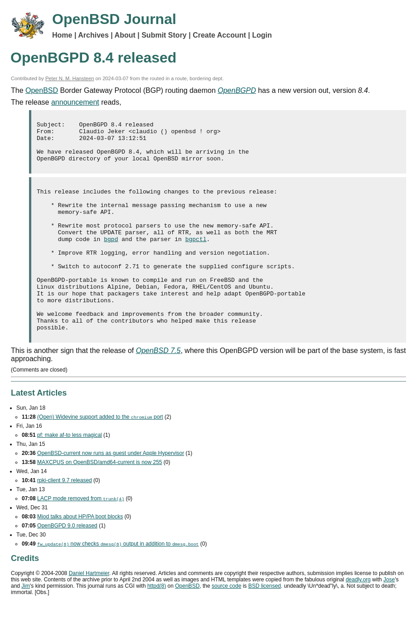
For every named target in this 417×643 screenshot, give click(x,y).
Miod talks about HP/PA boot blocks (80, 553)
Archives (93, 35)
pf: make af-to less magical (69, 472)
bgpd (111, 258)
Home (62, 35)
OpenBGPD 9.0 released (67, 562)
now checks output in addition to (118, 580)
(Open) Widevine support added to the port (100, 453)
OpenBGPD (237, 90)
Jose (389, 616)
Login (262, 35)
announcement (75, 102)
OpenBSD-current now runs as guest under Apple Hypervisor (110, 490)
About (125, 35)
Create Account (219, 35)
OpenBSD (41, 90)
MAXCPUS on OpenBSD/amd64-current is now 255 (99, 499)
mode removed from (80, 535)
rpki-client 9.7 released (64, 517)
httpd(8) (156, 622)
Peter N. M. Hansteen (69, 78)
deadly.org (358, 616)
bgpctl (196, 258)
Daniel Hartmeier (89, 610)
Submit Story (164, 35)
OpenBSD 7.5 (158, 387)
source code (226, 622)
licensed (264, 622)
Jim (25, 622)
